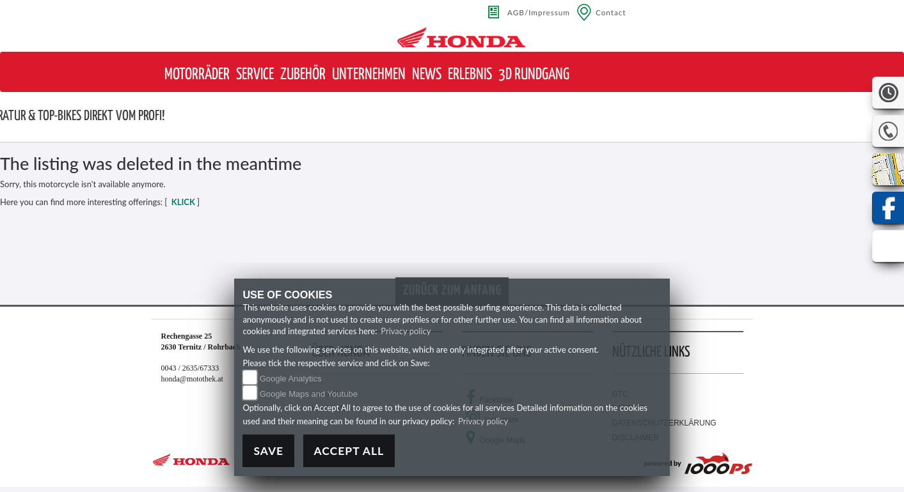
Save (268, 450)
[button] (197, 75)
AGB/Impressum (538, 12)
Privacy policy (406, 331)
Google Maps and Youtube (309, 394)
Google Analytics (291, 378)
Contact (611, 12)
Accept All (349, 450)
